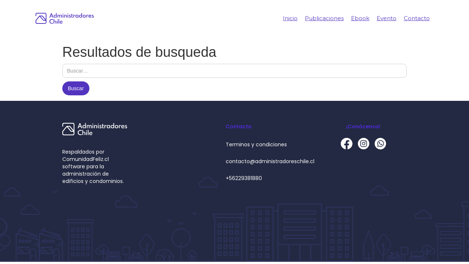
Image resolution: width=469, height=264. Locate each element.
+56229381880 (244, 178)
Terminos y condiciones (256, 144)
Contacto (417, 18)
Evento (386, 18)
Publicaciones (324, 18)
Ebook (360, 18)
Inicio (290, 18)
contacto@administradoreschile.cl (270, 161)
